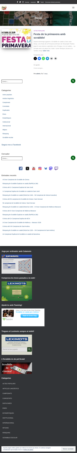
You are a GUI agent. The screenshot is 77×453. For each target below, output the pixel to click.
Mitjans (5, 129)
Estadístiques (7, 118)
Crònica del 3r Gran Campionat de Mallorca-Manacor (19, 211)
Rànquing (6, 133)
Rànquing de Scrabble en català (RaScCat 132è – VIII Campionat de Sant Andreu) (29, 230)
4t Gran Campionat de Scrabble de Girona (16, 179)
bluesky (27, 2)
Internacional (7, 126)
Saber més (46, 51)
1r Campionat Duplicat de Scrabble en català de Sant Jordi (21, 191)
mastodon (33, 2)
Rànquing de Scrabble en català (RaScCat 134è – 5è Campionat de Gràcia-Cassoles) (30, 195)
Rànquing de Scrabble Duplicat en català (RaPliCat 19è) (20, 183)
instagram (23, 2)
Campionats (6, 102)
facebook (17, 2)
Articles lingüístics (8, 98)
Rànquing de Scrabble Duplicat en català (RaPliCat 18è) (20, 214)
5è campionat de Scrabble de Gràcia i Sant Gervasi (19, 203)
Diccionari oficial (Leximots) (52, 2)
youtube (38, 2)
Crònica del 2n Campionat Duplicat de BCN (16, 218)
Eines (4, 114)
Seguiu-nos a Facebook (11, 145)
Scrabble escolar (8, 137)
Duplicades (6, 110)
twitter (20, 2)
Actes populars (39, 31)
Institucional (6, 122)
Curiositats (6, 106)
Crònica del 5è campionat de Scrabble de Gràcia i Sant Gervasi (23, 199)
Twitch (42, 2)
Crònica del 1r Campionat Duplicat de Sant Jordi (18, 187)
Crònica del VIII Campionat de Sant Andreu (16, 226)
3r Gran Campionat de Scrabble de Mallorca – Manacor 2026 (22, 222)
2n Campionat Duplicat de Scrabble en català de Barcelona (21, 234)
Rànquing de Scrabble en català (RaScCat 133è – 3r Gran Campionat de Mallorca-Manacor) (32, 207)
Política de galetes (28, 449)
